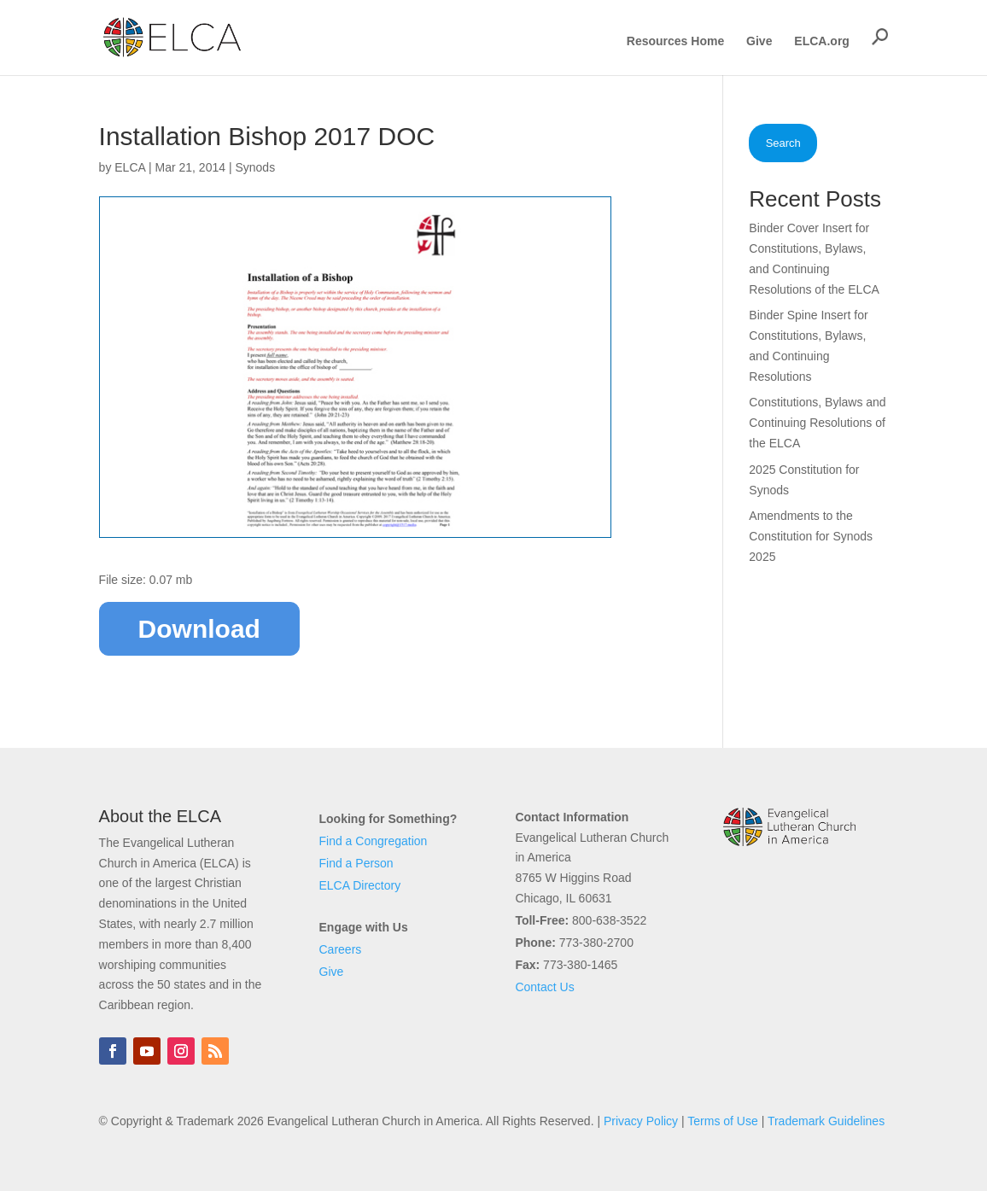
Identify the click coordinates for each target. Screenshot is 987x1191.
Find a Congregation (373, 841)
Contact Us (544, 987)
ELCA (129, 167)
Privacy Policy (641, 1121)
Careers (340, 949)
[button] (880, 36)
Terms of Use (722, 1121)
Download (199, 629)
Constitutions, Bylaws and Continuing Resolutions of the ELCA (817, 422)
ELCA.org (822, 41)
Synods (255, 167)
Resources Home (675, 41)
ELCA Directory (360, 885)
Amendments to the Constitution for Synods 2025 (811, 536)
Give (759, 41)
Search (783, 143)
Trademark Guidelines (826, 1121)
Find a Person (356, 863)
